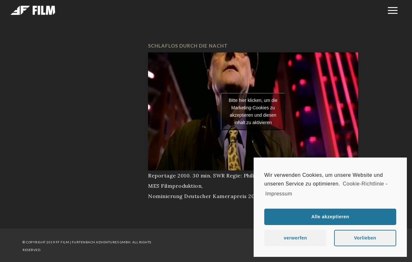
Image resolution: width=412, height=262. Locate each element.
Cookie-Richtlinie (363, 183)
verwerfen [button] (295, 237)
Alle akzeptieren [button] (330, 216)
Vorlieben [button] (365, 237)
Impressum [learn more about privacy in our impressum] (278, 193)
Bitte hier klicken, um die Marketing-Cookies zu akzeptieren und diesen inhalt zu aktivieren (253, 111)
